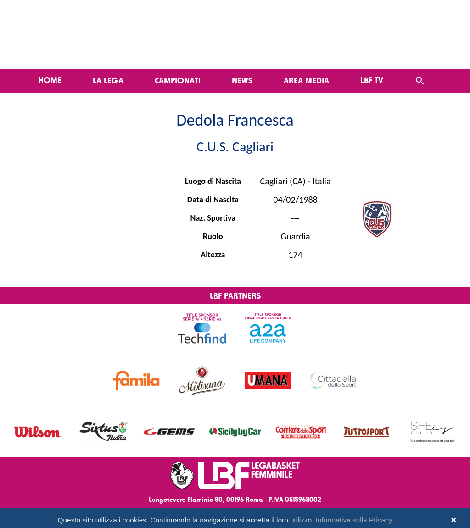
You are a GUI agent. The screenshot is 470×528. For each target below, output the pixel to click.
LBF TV (371, 79)
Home (50, 79)
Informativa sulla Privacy (354, 520)
